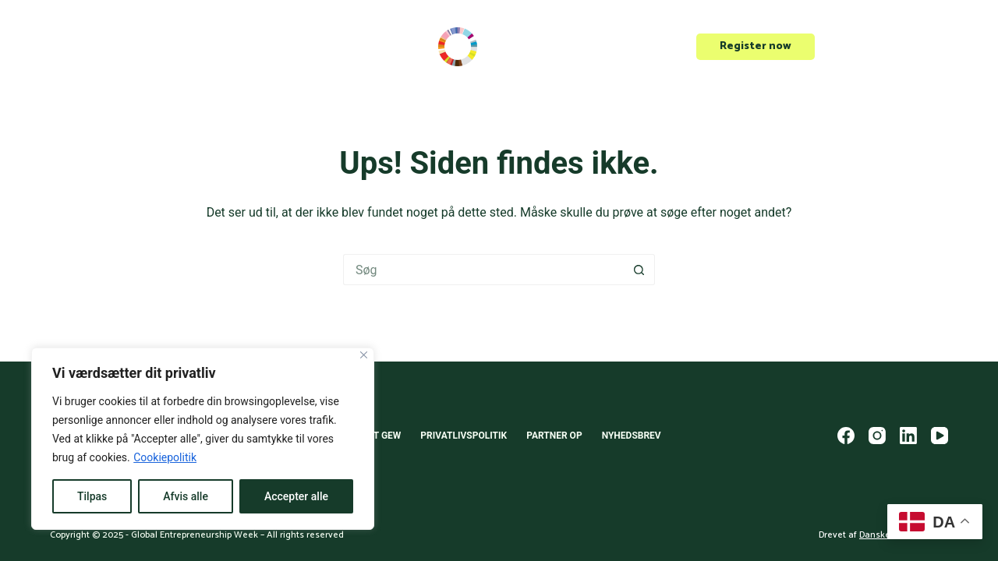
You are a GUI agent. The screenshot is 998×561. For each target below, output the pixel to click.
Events (184, 46)
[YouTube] (939, 435)
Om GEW (264, 46)
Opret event (889, 46)
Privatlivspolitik (463, 435)
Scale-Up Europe (94, 46)
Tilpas (92, 496)
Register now (755, 46)
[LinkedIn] (908, 435)
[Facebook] (846, 435)
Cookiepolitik (164, 457)
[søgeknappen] (639, 269)
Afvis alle (185, 496)
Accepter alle (296, 496)
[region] (202, 439)
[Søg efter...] (483, 269)
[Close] (363, 354)
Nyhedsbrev (631, 435)
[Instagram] (877, 435)
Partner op (554, 435)
